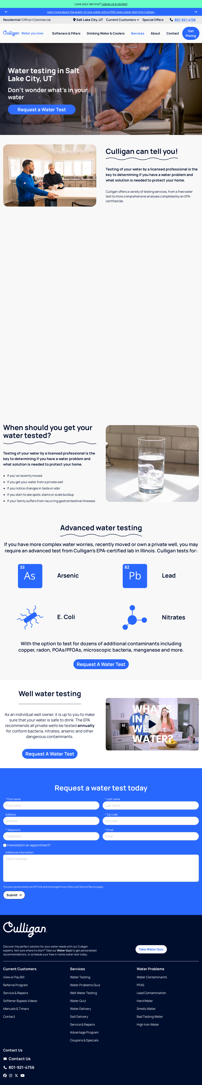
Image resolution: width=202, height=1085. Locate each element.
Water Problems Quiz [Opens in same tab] (85, 956)
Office (26, 20)
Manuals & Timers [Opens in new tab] (16, 979)
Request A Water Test (101, 634)
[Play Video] (152, 695)
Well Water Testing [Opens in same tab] (83, 964)
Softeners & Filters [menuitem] (66, 33)
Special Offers (153, 20)
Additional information (19, 823)
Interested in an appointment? (28, 816)
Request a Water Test (42, 109)
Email (109, 800)
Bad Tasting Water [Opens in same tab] (150, 987)
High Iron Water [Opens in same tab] (148, 995)
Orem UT (46, 1064)
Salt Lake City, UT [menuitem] (88, 20)
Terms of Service (88, 857)
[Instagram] (10, 1046)
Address (11, 785)
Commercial (42, 20)
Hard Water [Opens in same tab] (145, 971)
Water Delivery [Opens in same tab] (80, 979)
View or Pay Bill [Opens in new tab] (13, 948)
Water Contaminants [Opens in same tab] (152, 948)
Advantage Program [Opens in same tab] (84, 1003)
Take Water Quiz (151, 920)
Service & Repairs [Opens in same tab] (15, 964)
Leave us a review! (115, 4)
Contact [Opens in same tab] (9, 987)
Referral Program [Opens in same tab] (15, 956)
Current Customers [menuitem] (122, 20)
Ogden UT (30, 1064)
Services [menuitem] (137, 33)
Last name (112, 770)
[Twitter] (16, 1046)
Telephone (13, 800)
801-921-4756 (183, 20)
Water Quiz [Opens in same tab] (78, 971)
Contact (172, 33)
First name (13, 770)
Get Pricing (191, 33)
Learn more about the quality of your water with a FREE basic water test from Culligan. (101, 12)
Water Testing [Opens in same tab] (80, 948)
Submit (14, 865)
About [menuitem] (155, 33)
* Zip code (111, 785)
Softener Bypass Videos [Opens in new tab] (20, 971)
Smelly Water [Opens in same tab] (146, 979)
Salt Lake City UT (66, 1064)
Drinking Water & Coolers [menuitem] (106, 33)
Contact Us (20, 1029)
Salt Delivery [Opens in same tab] (79, 987)
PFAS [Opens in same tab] (140, 956)
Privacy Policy (67, 857)
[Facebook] (5, 1046)
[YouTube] (22, 1046)
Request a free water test (101, 371)
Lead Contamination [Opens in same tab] (151, 964)
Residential (11, 20)
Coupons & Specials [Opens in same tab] (84, 1011)
